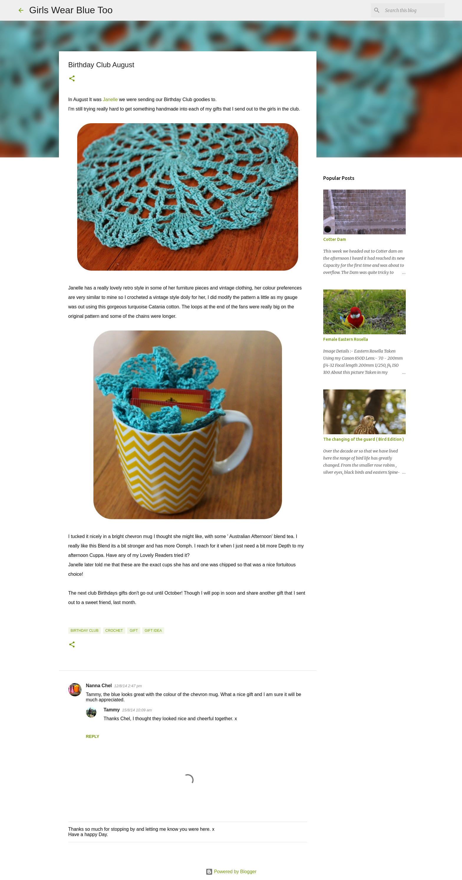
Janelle (110, 99)
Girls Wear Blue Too (71, 10)
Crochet (114, 631)
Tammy (112, 709)
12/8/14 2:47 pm (128, 686)
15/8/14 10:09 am (137, 710)
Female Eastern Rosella (345, 339)
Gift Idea (153, 631)
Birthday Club (85, 631)
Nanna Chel (99, 685)
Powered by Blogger (231, 871)
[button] (71, 79)
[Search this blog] (414, 10)
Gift (134, 631)
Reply (92, 736)
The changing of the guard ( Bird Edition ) (363, 439)
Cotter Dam (334, 239)
